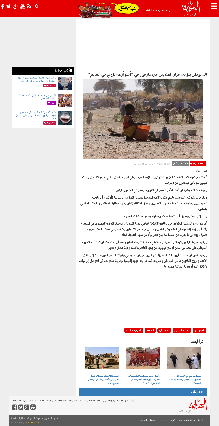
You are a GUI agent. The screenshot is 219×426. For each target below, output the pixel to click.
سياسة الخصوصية (187, 420)
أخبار (127, 400)
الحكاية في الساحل (87, 400)
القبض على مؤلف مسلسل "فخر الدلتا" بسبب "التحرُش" (37, 97)
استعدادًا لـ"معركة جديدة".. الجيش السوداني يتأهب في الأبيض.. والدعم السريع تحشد (103, 380)
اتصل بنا (143, 420)
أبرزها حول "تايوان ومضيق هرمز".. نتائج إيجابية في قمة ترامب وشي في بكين (36, 80)
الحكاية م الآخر (180, 164)
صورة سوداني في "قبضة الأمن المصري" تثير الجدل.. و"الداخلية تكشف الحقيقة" (184, 380)
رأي (132, 400)
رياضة (43, 400)
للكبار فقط (62, 400)
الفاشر (150, 330)
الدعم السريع (181, 330)
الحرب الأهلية (133, 330)
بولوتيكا (101, 400)
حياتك (73, 400)
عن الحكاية (202, 420)
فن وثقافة (51, 400)
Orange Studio (32, 422)
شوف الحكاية (20, 400)
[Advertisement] (143, 44)
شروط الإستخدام (167, 420)
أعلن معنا (153, 420)
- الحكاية (199, 171)
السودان (199, 330)
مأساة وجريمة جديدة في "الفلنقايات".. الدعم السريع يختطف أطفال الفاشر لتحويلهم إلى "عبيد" (144, 380)
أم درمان (164, 330)
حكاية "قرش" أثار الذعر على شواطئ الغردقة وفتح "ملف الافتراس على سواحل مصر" (35, 115)
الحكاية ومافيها (197, 164)
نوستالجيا (33, 400)
